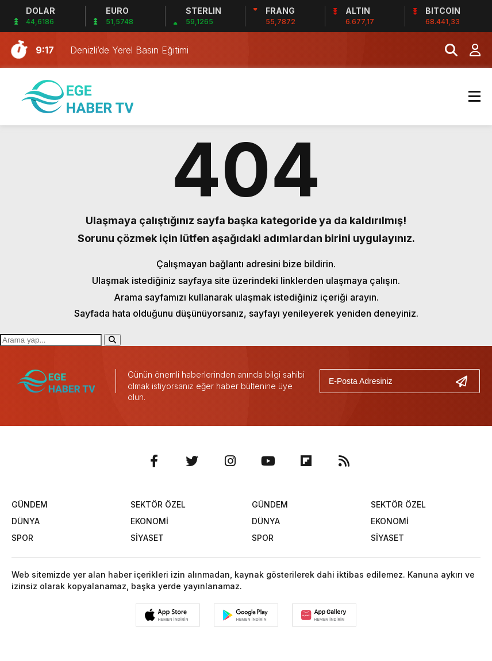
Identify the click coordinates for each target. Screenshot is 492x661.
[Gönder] (466, 381)
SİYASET (147, 538)
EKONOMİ (149, 521)
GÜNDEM (29, 504)
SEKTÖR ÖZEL (158, 504)
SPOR (22, 538)
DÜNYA (25, 521)
